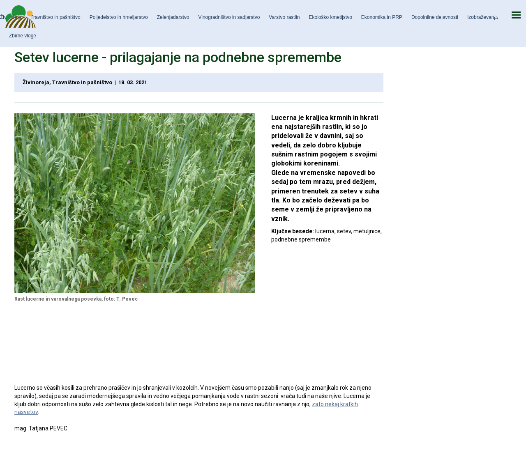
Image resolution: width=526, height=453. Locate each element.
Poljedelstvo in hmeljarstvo (119, 17)
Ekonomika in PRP (381, 17)
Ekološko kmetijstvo (330, 17)
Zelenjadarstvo (173, 17)
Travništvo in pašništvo (55, 17)
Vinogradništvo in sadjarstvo (229, 17)
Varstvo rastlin (284, 17)
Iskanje (497, 15)
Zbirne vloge (22, 36)
